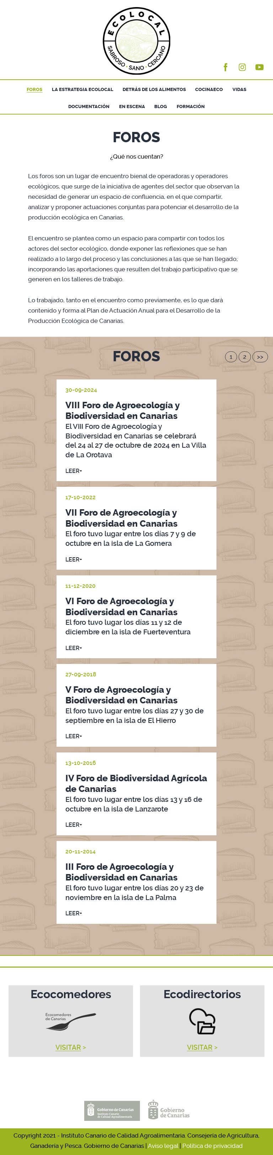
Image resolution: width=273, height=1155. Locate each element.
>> (260, 356)
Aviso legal (163, 1145)
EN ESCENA (132, 106)
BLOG (160, 106)
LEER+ (73, 471)
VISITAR (68, 1048)
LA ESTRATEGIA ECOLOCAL (82, 89)
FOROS (34, 89)
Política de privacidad (212, 1145)
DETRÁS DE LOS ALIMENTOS (154, 89)
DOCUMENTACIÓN (88, 106)
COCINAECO (209, 89)
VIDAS (239, 89)
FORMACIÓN (191, 106)
